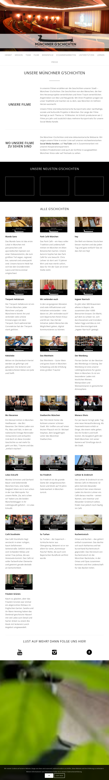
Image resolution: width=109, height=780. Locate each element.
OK (49, 775)
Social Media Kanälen (49, 143)
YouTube (68, 143)
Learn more (59, 775)
